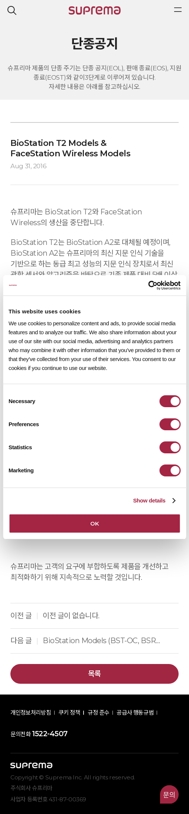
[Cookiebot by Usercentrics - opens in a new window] (147, 285)
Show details (149, 500)
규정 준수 (98, 712)
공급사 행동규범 (135, 712)
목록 (94, 673)
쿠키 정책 (69, 712)
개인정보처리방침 (30, 712)
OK (94, 523)
